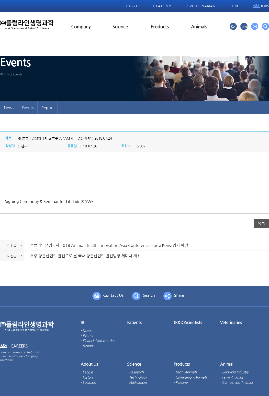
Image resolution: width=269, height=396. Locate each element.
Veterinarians (203, 6)
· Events (87, 335)
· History (87, 377)
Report (47, 107)
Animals (199, 26)
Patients (164, 6)
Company (80, 26)
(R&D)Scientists (188, 322)
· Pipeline (181, 382)
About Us (89, 364)
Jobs (265, 6)
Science (120, 26)
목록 (261, 223)
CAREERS (19, 346)
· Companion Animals (190, 377)
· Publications (137, 382)
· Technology (136, 377)
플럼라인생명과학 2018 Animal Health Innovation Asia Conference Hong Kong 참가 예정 (109, 245)
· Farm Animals (185, 372)
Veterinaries (231, 322)
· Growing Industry (234, 372)
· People (87, 372)
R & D (134, 6)
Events (28, 107)
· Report (87, 346)
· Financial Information (98, 341)
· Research (135, 372)
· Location (88, 382)
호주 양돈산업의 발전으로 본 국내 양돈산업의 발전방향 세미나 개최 (85, 256)
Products (160, 26)
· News (86, 330)
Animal (226, 364)
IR (236, 6)
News (9, 107)
